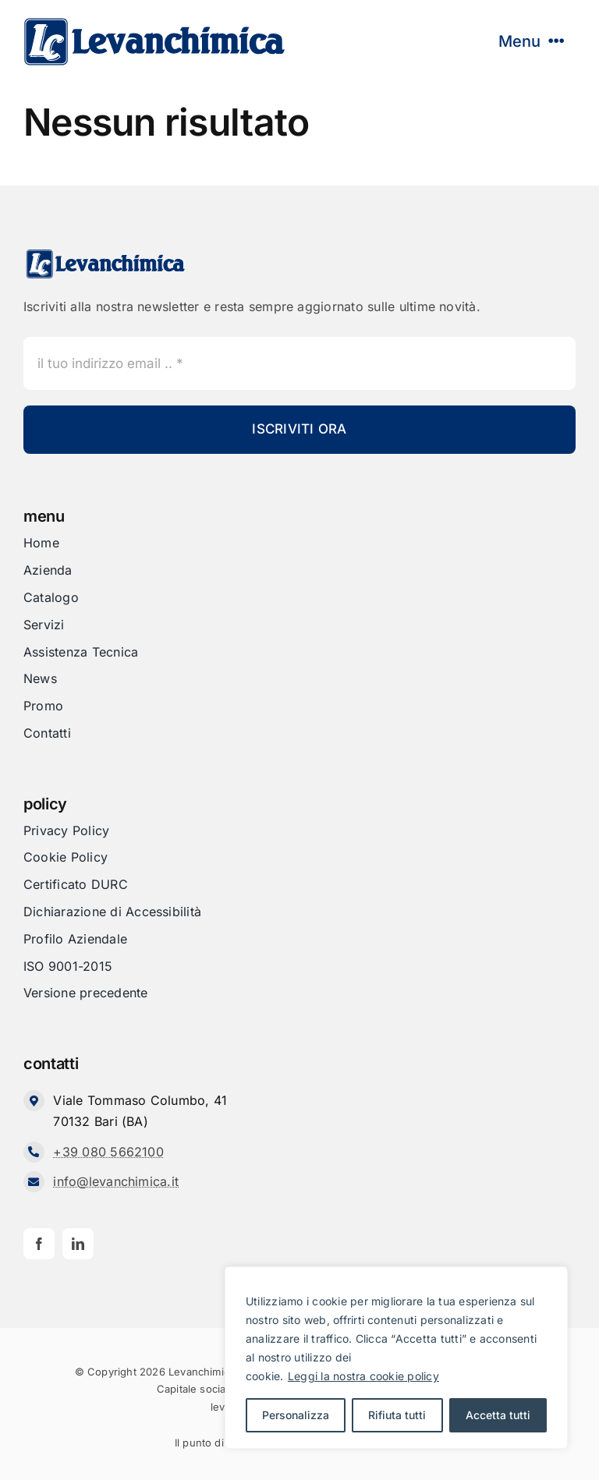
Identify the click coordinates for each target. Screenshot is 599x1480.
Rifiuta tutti (397, 1415)
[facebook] (39, 1243)
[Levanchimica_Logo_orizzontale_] (154, 22)
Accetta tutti (498, 1415)
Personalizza (295, 1415)
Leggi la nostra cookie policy (363, 1376)
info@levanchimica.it (116, 1181)
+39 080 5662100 (108, 1152)
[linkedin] (78, 1243)
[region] (396, 1357)
